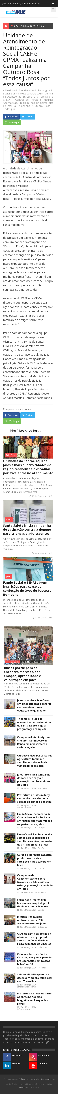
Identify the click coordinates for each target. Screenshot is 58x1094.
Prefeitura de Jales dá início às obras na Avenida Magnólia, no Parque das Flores (34, 998)
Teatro (44, 892)
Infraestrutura (23, 1009)
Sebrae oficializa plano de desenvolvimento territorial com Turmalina (34, 978)
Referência (10, 455)
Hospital (42, 967)
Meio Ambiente (24, 807)
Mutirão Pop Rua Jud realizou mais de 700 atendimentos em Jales (31, 920)
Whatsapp (12, 122)
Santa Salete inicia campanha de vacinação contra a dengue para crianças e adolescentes (27, 529)
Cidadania (42, 926)
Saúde (9, 519)
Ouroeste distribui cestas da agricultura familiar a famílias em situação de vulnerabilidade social (34, 760)
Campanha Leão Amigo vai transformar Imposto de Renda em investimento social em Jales (33, 742)
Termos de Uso (48, 1079)
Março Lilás (43, 788)
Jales (8, 576)
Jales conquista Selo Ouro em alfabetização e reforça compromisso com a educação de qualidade (34, 705)
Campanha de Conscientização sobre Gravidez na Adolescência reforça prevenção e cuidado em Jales (35, 882)
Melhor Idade (13, 662)
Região (41, 848)
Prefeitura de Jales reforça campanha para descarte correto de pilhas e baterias (34, 798)
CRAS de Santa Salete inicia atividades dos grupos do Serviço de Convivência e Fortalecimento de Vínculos (34, 939)
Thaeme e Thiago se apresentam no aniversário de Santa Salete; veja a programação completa (34, 724)
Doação (41, 827)
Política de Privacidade (29, 1079)
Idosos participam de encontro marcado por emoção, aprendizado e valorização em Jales (22, 674)
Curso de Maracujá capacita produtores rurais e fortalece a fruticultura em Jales (34, 860)
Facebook (11, 116)
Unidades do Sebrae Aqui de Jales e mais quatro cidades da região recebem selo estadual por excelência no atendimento (28, 467)
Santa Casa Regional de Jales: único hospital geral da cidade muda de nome (33, 903)
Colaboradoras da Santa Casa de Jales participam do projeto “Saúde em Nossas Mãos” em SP (34, 959)
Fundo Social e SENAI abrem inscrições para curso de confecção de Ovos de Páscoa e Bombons (27, 588)
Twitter (27, 116)
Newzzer (23, 1087)
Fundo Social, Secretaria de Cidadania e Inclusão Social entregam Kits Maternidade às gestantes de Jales (34, 819)
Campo (41, 868)
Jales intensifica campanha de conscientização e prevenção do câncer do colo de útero (34, 779)
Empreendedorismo (26, 986)
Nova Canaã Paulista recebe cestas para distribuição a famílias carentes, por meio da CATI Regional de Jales (34, 839)
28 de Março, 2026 (30, 662)
